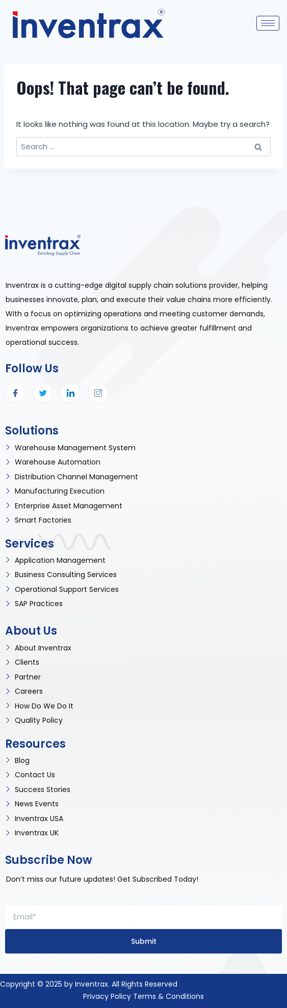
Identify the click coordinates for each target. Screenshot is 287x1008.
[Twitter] (43, 393)
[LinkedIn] (70, 393)
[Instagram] (98, 393)
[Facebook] (15, 393)
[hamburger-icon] (267, 23)
